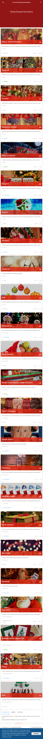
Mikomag (6, 81)
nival (5, 280)
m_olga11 (6, 53)
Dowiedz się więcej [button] (6, 736)
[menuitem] (40, 2)
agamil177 (6, 138)
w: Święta (4, 48)
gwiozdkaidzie (6, 195)
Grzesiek (5, 252)
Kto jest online (5, 712)
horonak (5, 308)
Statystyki (20, 712)
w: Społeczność (5, 332)
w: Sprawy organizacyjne (7, 616)
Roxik (5, 223)
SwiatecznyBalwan (7, 507)
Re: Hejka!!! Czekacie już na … (7, 620)
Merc (5, 622)
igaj (4, 422)
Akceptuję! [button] (36, 733)
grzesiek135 (6, 536)
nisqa (5, 365)
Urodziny (13, 712)
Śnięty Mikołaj (6, 678)
